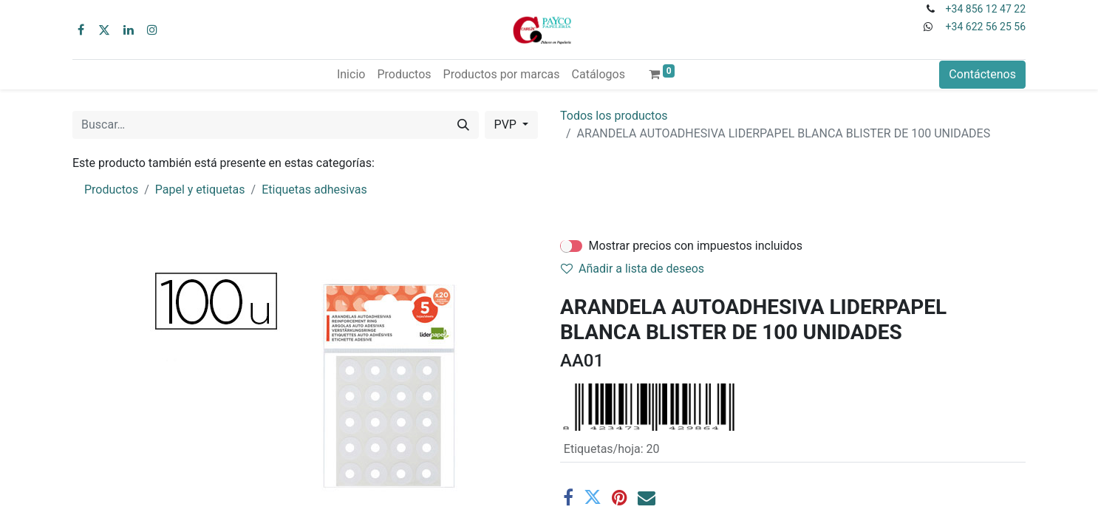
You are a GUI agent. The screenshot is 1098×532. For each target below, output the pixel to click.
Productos (111, 190)
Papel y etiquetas (200, 190)
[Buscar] (463, 125)
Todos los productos (614, 116)
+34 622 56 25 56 (986, 27)
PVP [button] (506, 124)
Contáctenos (982, 74)
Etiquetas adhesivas (314, 190)
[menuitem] (351, 74)
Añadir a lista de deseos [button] (632, 269)
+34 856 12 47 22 (986, 9)
